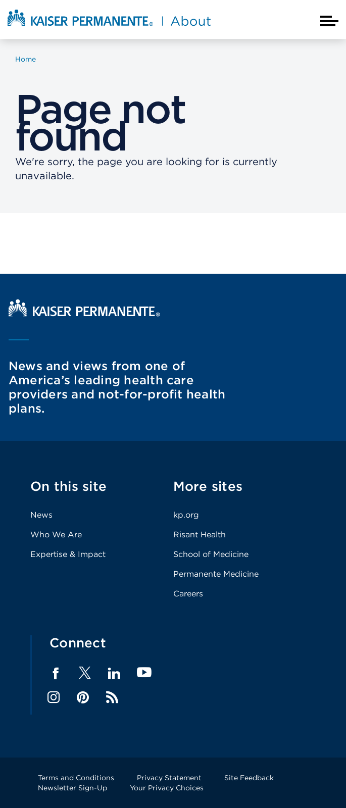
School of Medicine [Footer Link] (211, 554)
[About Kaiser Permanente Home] (109, 26)
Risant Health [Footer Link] (199, 534)
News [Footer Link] (41, 515)
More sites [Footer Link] (208, 486)
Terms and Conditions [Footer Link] (76, 778)
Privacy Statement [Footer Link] (169, 778)
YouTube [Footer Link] (144, 673)
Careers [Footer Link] (188, 593)
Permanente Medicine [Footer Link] (216, 574)
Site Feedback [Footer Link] (249, 778)
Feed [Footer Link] (112, 697)
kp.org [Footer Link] (186, 515)
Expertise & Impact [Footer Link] (68, 554)
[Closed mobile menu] (329, 21)
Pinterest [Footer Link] (83, 697)
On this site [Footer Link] (68, 486)
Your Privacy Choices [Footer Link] (167, 788)
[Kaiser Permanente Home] (84, 314)
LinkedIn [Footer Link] (114, 674)
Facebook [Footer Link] (56, 674)
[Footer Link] (85, 676)
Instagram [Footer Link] (53, 697)
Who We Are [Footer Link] (56, 534)
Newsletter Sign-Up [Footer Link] (72, 788)
